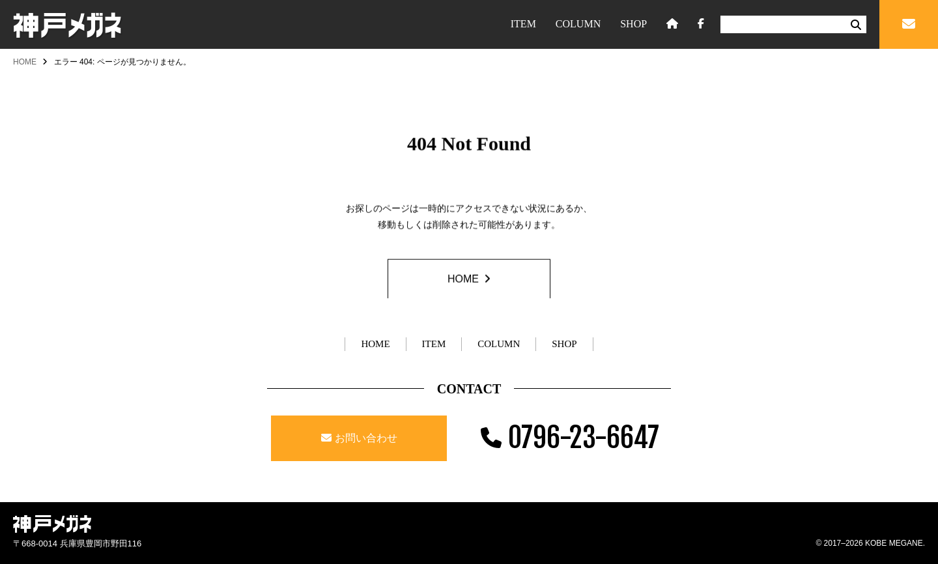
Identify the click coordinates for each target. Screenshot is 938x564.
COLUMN (578, 23)
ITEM (523, 23)
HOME (24, 61)
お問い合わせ (366, 438)
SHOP (633, 23)
